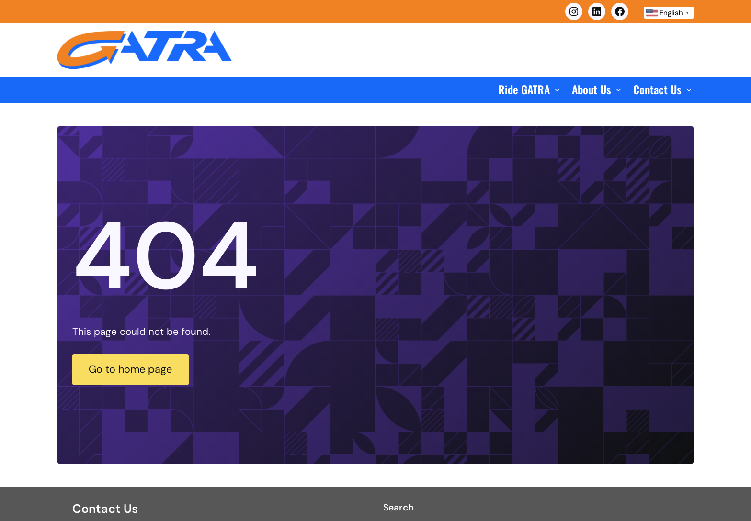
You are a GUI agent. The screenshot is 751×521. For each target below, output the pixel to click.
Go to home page (140, 369)
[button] (530, 89)
